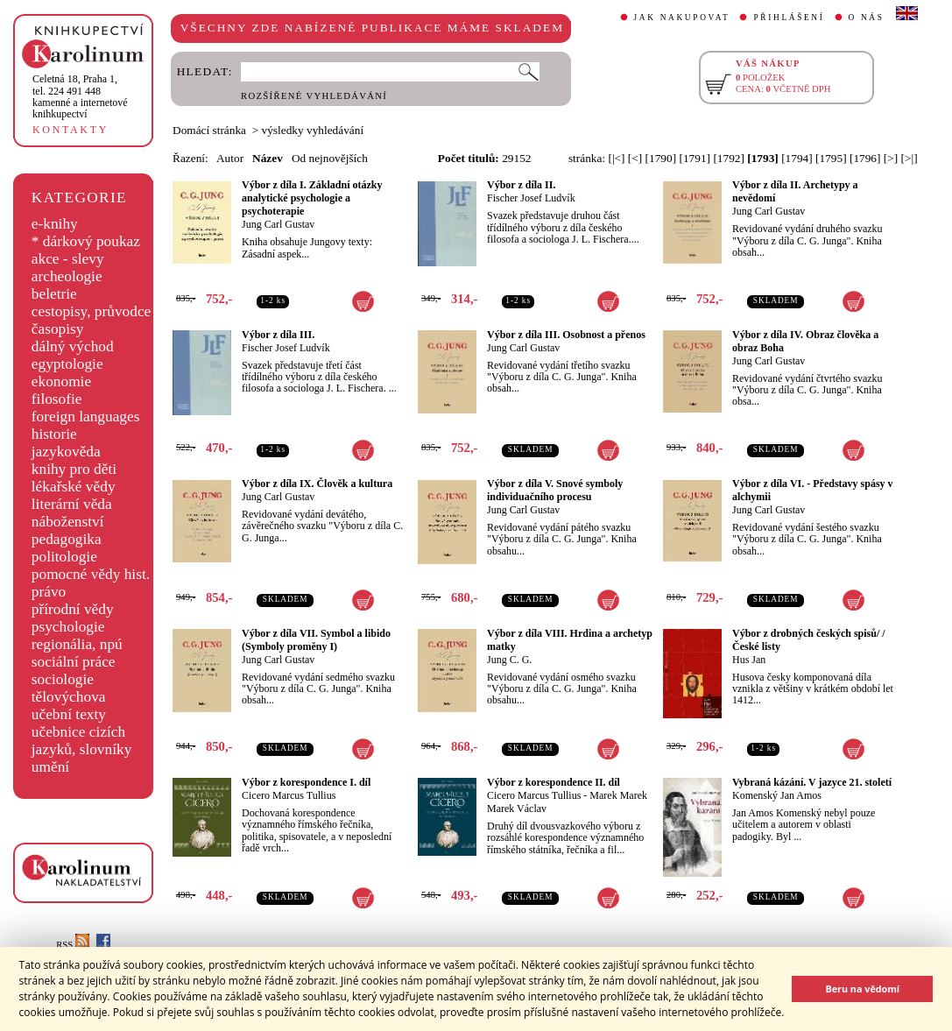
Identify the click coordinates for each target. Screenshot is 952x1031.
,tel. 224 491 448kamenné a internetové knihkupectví (80, 96)
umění (50, 767)
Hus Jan (748, 659)
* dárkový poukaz (86, 241)
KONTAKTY (70, 130)
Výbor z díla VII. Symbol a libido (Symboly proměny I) (316, 640)
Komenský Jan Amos (777, 795)
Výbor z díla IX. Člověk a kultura (317, 483)
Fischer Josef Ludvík (531, 198)
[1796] (865, 158)
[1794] (797, 158)
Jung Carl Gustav (278, 224)
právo (49, 591)
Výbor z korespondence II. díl (553, 782)
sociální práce (74, 661)
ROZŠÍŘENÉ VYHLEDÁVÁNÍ (314, 96)
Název (267, 158)
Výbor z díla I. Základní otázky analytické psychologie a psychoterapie (312, 198)
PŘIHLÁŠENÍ (788, 17)
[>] (891, 158)
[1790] (661, 158)
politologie (64, 556)
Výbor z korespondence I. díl (306, 782)
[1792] (728, 158)
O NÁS (867, 17)
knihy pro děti (74, 469)
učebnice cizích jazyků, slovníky (82, 741)
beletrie (54, 294)
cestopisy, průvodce (92, 311)
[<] (635, 158)
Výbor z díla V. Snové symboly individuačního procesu (555, 490)
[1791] (694, 158)
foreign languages (86, 416)
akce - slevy (68, 259)
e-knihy (55, 223)
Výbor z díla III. (278, 334)
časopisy (58, 329)
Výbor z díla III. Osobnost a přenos (566, 334)
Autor (229, 158)
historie (54, 434)
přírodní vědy (73, 609)
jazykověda (66, 451)
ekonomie (61, 381)
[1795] (831, 158)
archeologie (67, 276)
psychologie (68, 626)
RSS (72, 945)
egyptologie (67, 364)
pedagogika (67, 539)
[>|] (909, 158)
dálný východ (73, 346)
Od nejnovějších (330, 158)
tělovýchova (69, 697)
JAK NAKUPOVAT (682, 17)
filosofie (57, 399)
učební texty (69, 714)
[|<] (616, 158)
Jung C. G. (509, 659)
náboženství (68, 521)
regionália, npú (77, 644)
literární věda (72, 504)
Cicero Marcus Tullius (288, 795)
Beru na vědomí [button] (862, 988)
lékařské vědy (74, 486)
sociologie (63, 679)
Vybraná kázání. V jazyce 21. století (812, 782)
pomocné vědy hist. (91, 574)
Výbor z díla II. (521, 185)
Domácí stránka (209, 130)
